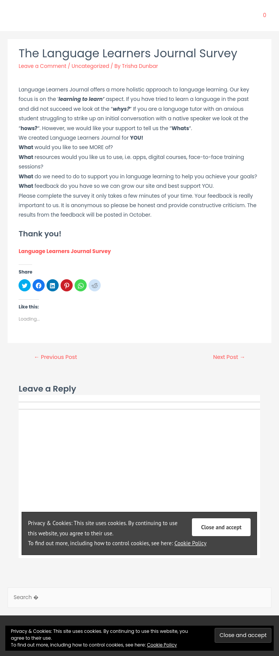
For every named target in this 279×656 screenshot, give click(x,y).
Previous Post (55, 357)
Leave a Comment (42, 66)
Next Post (229, 357)
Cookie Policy (162, 645)
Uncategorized (90, 66)
